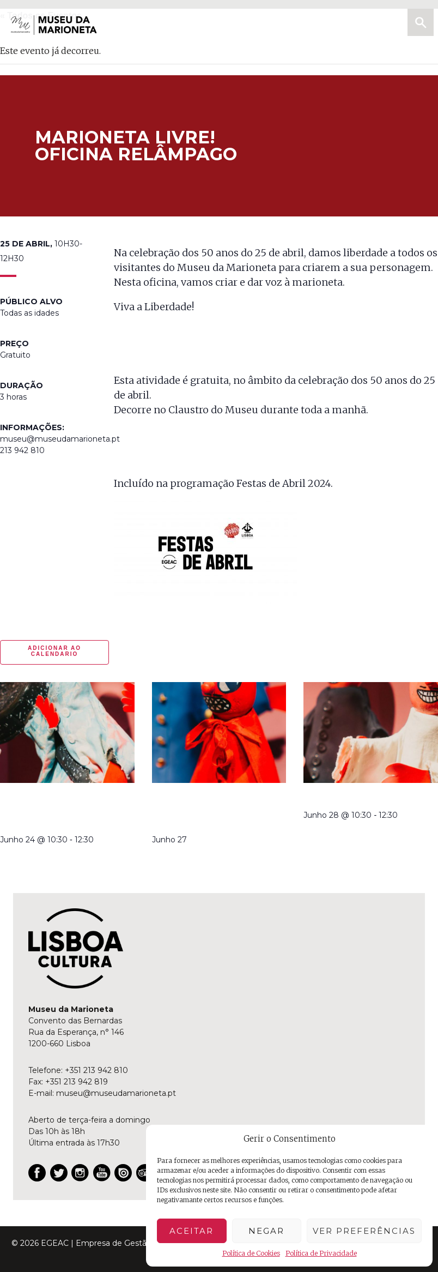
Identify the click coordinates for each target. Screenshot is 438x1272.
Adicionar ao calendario (54, 651)
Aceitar (191, 1231)
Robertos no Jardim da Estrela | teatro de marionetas (207, 810)
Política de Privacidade (321, 1253)
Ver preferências (364, 1231)
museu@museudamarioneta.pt (116, 1093)
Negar (266, 1231)
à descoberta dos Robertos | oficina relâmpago (44, 810)
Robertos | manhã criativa (366, 798)
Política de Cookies (251, 1253)
